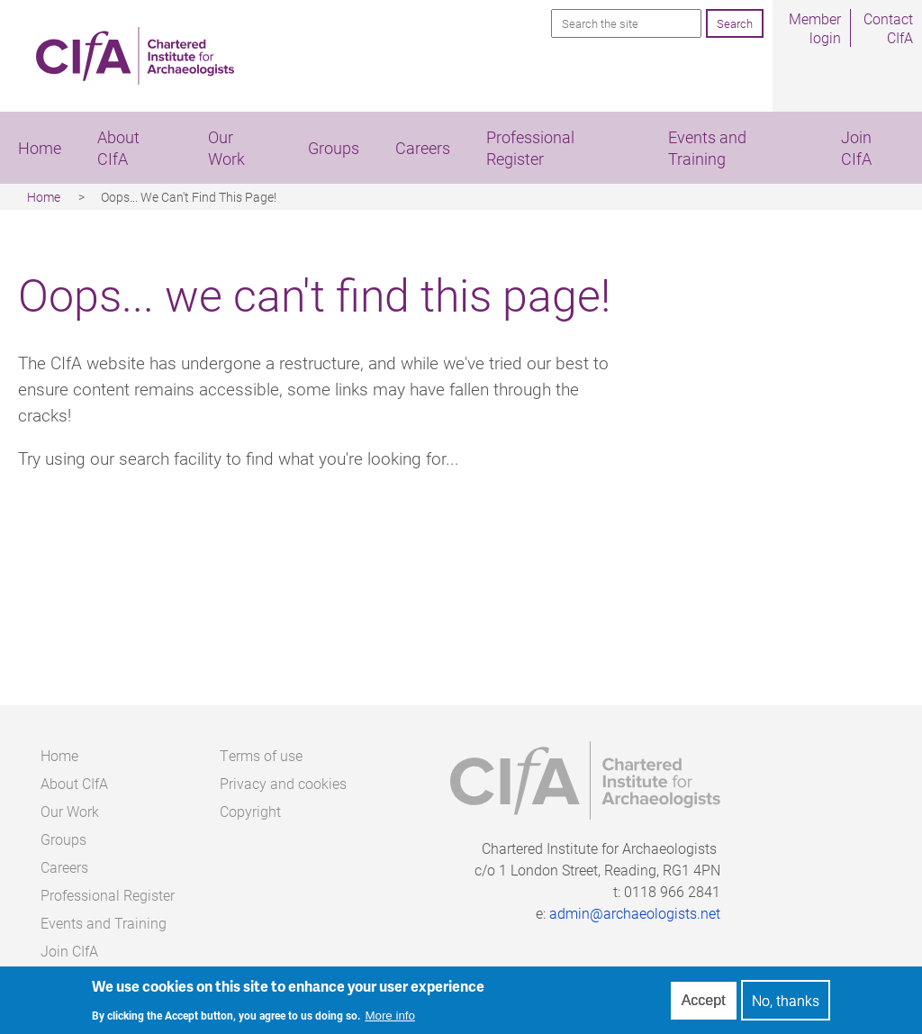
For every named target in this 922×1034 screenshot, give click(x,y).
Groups (333, 148)
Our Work (226, 147)
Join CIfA (69, 950)
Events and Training (707, 147)
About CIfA (118, 147)
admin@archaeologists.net (634, 912)
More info (390, 1019)
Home (39, 148)
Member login (815, 28)
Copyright (250, 811)
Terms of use (261, 755)
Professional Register (530, 147)
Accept (704, 1003)
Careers (422, 148)
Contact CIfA (888, 28)
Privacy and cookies (283, 783)
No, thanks (785, 1004)
